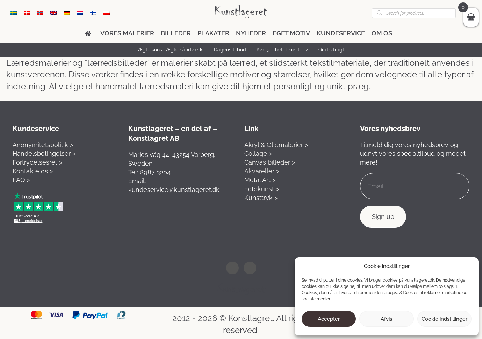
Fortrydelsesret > (37, 162)
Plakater (213, 33)
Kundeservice (341, 33)
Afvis (386, 319)
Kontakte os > (33, 171)
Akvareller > (261, 171)
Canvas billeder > (269, 162)
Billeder (176, 33)
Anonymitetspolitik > (43, 144)
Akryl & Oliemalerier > (276, 144)
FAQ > (21, 180)
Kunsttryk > (261, 197)
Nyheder (251, 33)
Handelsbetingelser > (44, 153)
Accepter (329, 319)
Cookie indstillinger (444, 319)
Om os (382, 33)
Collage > (258, 153)
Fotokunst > (261, 189)
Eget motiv (291, 33)
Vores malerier (127, 33)
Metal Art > (259, 180)
